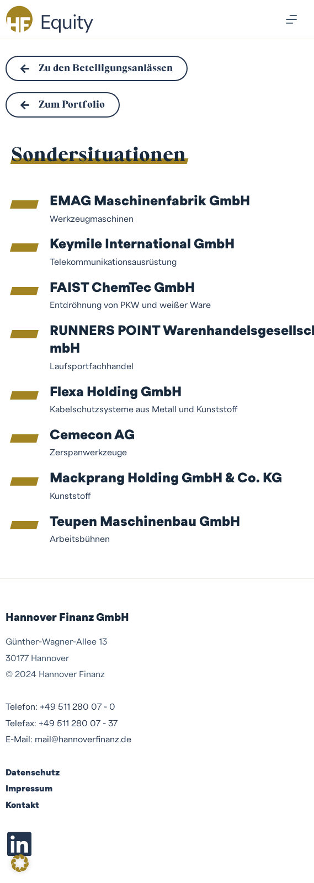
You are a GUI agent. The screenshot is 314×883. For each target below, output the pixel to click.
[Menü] (291, 19)
